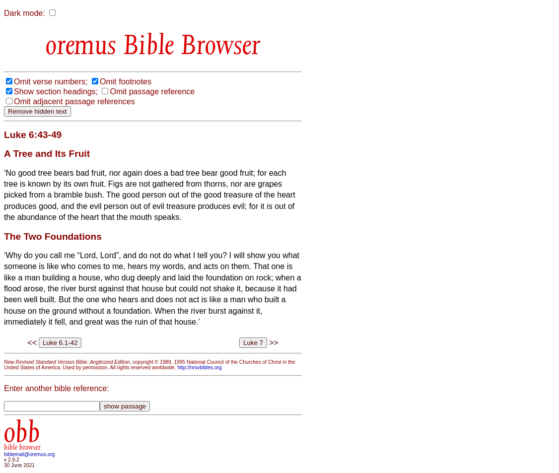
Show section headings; (56, 91)
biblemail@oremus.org (29, 454)
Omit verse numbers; (50, 81)
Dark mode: (24, 13)
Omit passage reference (152, 91)
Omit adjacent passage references (74, 101)
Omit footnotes (125, 81)
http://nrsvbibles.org (199, 367)
